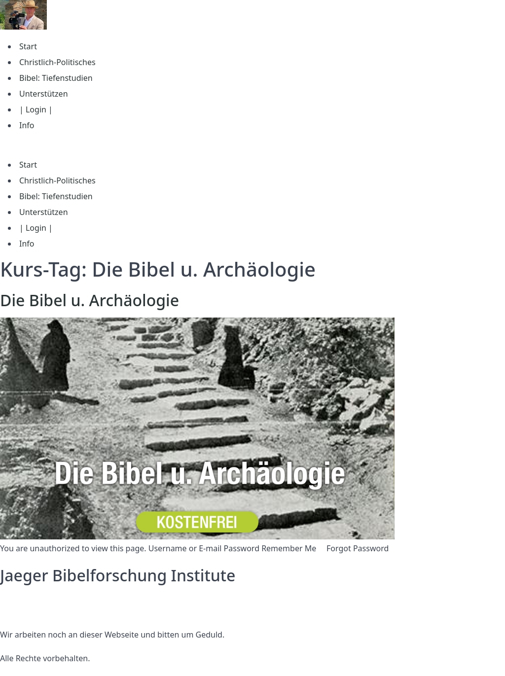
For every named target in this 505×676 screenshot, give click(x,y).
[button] (252, 145)
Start (28, 46)
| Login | (36, 109)
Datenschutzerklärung (41, 599)
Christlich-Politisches (57, 62)
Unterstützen (43, 93)
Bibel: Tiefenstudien (56, 77)
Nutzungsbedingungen (43, 610)
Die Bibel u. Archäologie (89, 300)
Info (27, 125)
